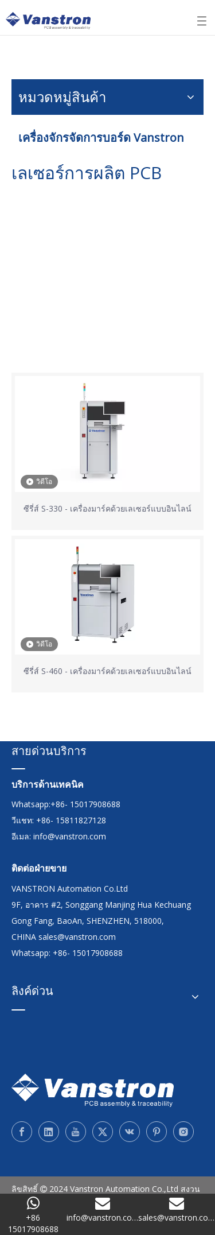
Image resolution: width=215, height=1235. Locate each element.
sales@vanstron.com (78, 936)
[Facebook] (21, 1131)
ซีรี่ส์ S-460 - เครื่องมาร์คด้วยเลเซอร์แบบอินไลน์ (107, 670)
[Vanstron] (92, 1090)
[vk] (129, 1131)
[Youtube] (75, 1131)
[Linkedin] (48, 1131)
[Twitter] (102, 1131)
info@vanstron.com (69, 836)
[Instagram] (183, 1131)
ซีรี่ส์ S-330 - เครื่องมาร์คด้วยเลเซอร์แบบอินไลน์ (107, 508)
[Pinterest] (156, 1131)
